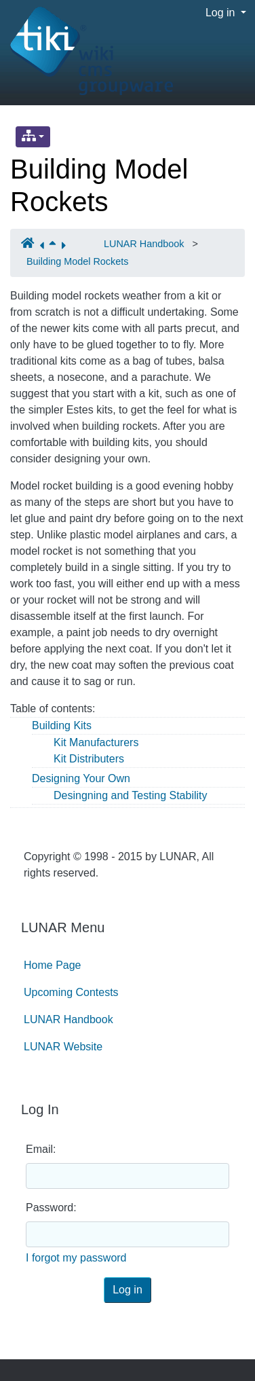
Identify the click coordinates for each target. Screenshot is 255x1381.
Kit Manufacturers (96, 742)
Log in (221, 12)
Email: (41, 1149)
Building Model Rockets (77, 261)
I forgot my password (76, 1258)
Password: (51, 1207)
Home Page (52, 965)
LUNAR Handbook (144, 243)
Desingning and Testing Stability (131, 795)
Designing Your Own (81, 778)
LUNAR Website (63, 1046)
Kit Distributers (89, 759)
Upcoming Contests (71, 992)
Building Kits (62, 725)
